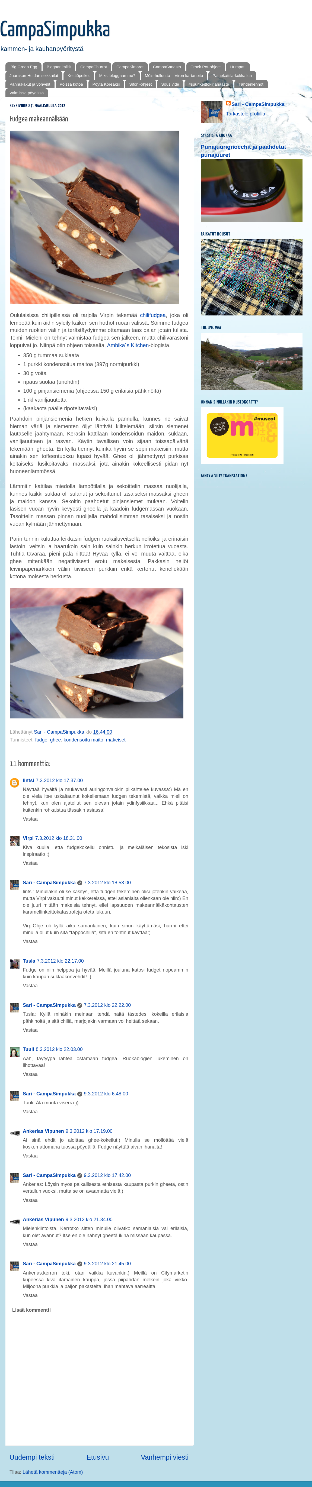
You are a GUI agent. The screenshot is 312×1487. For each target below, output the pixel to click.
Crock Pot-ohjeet (205, 66)
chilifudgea (153, 315)
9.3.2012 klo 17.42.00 (107, 1175)
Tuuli (28, 1049)
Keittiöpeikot (79, 75)
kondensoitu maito (83, 740)
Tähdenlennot (250, 84)
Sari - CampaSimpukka (49, 882)
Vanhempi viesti (165, 1457)
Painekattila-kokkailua (232, 75)
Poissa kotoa (71, 84)
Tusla (29, 961)
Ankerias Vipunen (43, 1131)
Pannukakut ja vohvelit (29, 84)
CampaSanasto (167, 66)
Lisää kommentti (31, 1310)
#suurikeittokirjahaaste (209, 84)
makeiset (116, 740)
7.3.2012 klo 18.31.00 (58, 838)
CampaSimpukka (55, 30)
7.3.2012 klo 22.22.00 (107, 1005)
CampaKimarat (130, 66)
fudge (41, 740)
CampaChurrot (93, 66)
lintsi (28, 780)
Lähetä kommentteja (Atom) (53, 1472)
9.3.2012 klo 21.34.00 (89, 1219)
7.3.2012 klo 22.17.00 (60, 961)
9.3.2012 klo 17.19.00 (89, 1131)
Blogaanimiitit (59, 66)
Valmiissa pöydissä (26, 93)
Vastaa (30, 819)
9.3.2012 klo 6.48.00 (106, 1093)
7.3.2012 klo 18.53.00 (107, 882)
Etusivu (98, 1457)
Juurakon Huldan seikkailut (33, 75)
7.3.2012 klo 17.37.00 (59, 780)
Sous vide (170, 84)
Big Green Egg (24, 66)
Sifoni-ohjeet (140, 84)
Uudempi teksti (32, 1457)
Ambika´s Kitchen (128, 345)
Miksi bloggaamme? (117, 75)
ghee (55, 740)
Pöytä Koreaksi (106, 84)
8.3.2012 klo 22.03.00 (59, 1049)
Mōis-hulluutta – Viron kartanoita (174, 75)
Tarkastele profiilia (245, 114)
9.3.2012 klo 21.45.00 (107, 1263)
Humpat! (238, 66)
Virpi (28, 838)
